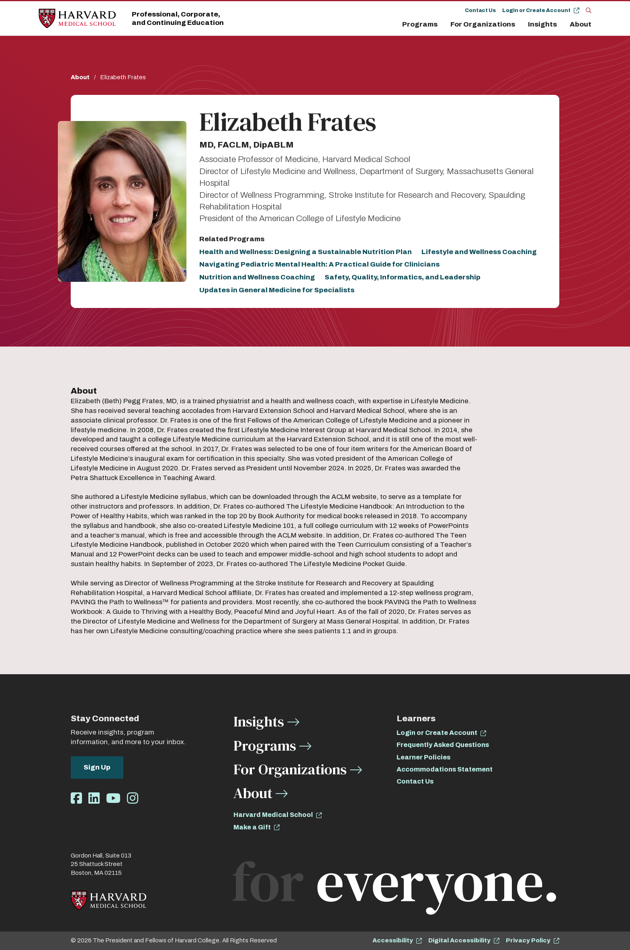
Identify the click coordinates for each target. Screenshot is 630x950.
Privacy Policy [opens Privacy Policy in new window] (528, 940)
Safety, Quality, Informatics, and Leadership (403, 277)
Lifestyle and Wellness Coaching (479, 252)
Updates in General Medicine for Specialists (276, 290)
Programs (420, 24)
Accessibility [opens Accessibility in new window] (392, 940)
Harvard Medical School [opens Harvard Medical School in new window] (273, 814)
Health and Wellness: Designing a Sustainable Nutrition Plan (305, 252)
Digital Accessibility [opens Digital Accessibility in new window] (459, 940)
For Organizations (482, 24)
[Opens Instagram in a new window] (132, 799)
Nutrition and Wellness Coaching (257, 277)
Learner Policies (423, 757)
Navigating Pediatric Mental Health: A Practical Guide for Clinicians (319, 264)
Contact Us (480, 10)
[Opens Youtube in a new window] (113, 799)
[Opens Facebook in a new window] (76, 799)
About (580, 24)
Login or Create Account (536, 10)
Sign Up (97, 767)
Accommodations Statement (445, 769)
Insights (542, 24)
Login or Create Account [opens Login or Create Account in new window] (437, 732)
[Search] (589, 10)
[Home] (77, 18)
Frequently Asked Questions (443, 744)
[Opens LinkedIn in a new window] (94, 799)
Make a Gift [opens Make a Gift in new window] (252, 827)
